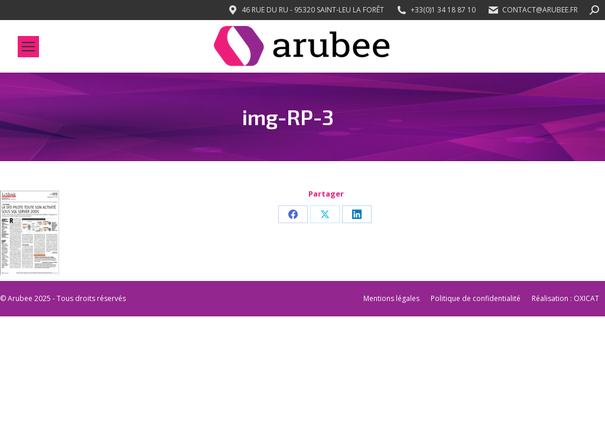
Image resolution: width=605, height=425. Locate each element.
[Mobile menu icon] (28, 46)
